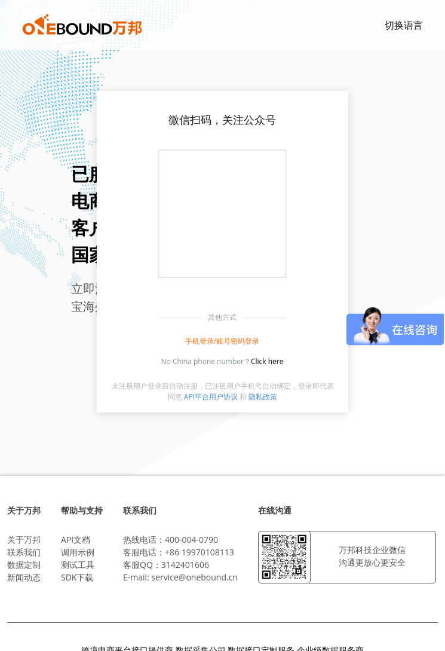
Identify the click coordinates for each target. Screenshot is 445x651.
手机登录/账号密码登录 (222, 341)
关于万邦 (24, 539)
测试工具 (77, 564)
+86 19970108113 (199, 552)
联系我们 (24, 552)
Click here (267, 361)
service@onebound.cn (194, 577)
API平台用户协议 (211, 397)
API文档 (75, 539)
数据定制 (24, 564)
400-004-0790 (191, 539)
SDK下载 (77, 577)
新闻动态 (24, 577)
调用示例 (77, 552)
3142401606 (185, 564)
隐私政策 (262, 397)
